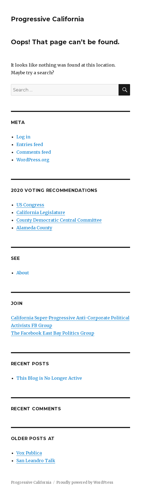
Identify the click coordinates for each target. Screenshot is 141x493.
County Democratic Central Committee (59, 220)
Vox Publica (29, 453)
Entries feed (29, 144)
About (22, 272)
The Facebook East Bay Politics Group (52, 333)
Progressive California (47, 19)
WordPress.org (32, 159)
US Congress (30, 204)
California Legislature (40, 212)
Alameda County (34, 227)
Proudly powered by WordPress (84, 482)
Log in (23, 136)
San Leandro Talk (35, 460)
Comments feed (33, 152)
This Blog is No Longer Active (49, 378)
